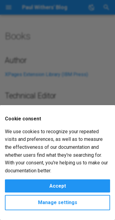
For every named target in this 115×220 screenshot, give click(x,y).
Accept (57, 186)
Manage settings (57, 202)
